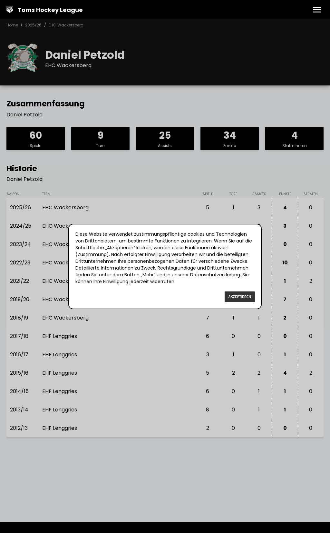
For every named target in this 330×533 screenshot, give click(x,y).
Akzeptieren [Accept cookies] (239, 297)
